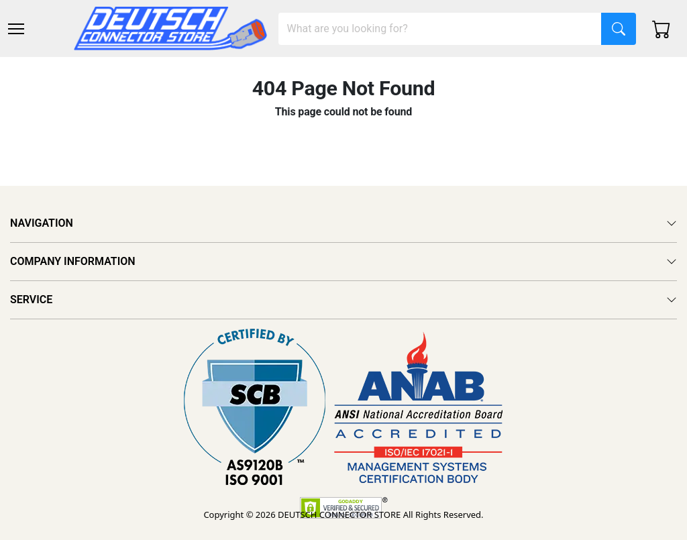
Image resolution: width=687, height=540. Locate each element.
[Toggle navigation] (16, 29)
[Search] (440, 29)
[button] (16, 29)
